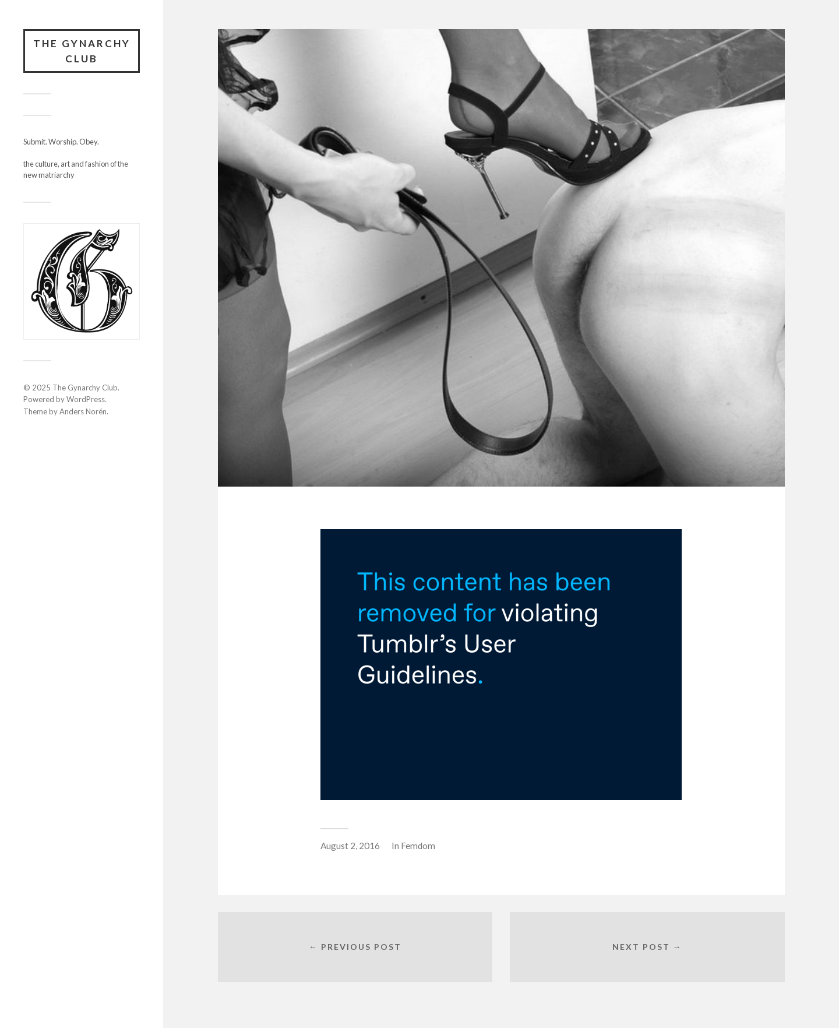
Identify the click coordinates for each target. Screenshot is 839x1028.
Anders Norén (83, 411)
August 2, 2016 (350, 845)
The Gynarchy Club (82, 51)
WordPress (85, 399)
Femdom (418, 845)
